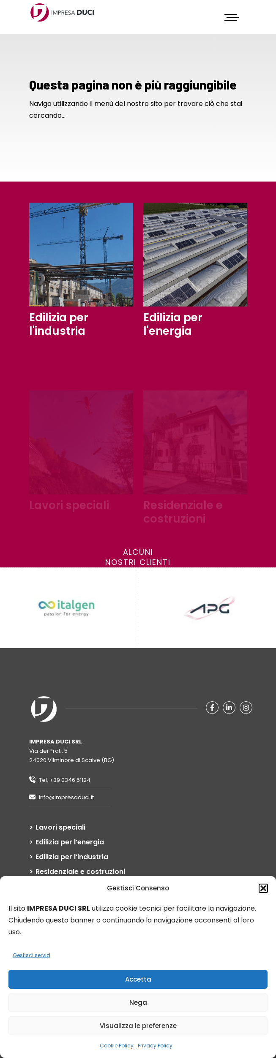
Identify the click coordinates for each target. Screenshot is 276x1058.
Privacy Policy (155, 1045)
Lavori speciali (60, 827)
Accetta (138, 979)
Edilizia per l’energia (70, 842)
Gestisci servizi (31, 955)
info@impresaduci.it (61, 797)
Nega (138, 1002)
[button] (263, 888)
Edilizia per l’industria (72, 857)
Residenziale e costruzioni (80, 872)
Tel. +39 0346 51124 (59, 780)
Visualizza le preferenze (138, 1025)
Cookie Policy (117, 1045)
